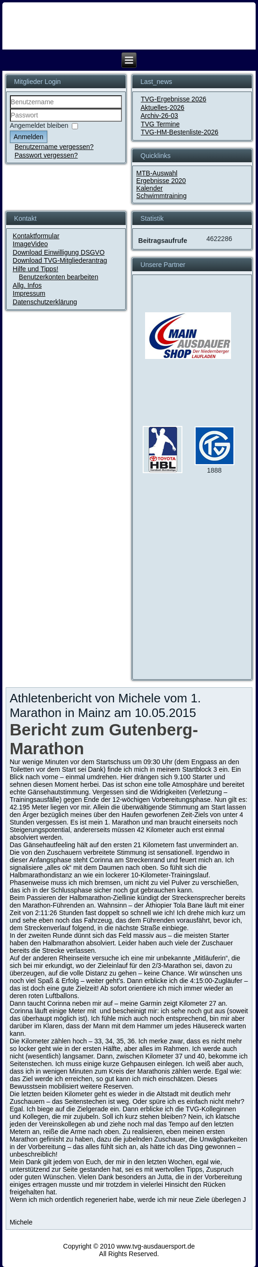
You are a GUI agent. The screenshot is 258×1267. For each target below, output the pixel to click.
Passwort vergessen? (46, 155)
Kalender (149, 188)
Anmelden (28, 137)
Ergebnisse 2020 (161, 180)
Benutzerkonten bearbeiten (58, 277)
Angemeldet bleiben (39, 126)
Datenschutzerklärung (45, 302)
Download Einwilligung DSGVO (59, 252)
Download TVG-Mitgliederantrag (60, 260)
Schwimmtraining (161, 196)
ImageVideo (30, 244)
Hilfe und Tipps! (36, 269)
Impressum (29, 293)
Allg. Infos (27, 285)
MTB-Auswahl (156, 173)
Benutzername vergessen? (54, 146)
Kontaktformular (36, 236)
